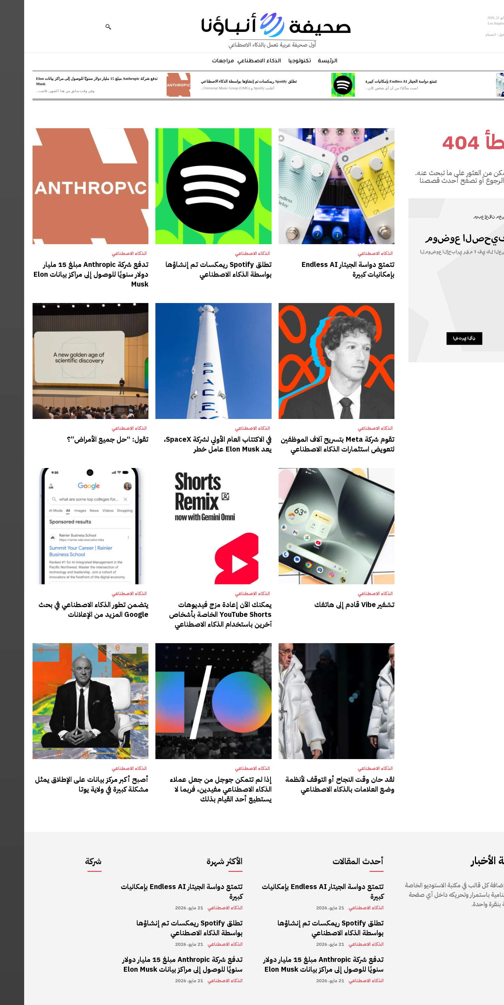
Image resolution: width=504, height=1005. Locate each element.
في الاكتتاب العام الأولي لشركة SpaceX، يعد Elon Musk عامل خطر (193, 444)
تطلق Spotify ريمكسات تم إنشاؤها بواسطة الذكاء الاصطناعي (225, 81)
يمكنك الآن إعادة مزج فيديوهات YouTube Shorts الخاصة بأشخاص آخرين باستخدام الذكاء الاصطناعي (196, 614)
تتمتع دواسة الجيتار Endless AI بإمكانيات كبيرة (376, 81)
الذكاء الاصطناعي (351, 253)
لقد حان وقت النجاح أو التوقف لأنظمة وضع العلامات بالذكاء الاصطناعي (315, 784)
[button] (84, 26)
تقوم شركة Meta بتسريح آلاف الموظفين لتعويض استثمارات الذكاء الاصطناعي (313, 444)
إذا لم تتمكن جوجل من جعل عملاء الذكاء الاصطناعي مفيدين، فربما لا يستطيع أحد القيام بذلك (196, 789)
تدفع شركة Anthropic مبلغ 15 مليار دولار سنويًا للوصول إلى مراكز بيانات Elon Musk (66, 274)
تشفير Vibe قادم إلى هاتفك (330, 604)
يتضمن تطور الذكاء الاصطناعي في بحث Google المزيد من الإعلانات (69, 609)
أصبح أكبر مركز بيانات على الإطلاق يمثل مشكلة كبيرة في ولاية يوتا (67, 784)
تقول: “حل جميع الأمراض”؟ (83, 439)
